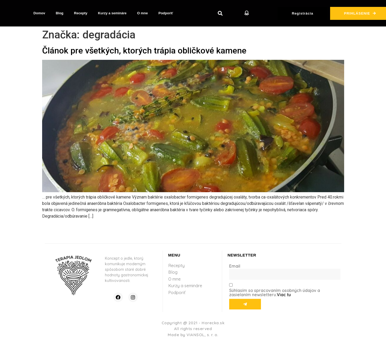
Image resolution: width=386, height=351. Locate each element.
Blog (59, 13)
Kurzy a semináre (112, 13)
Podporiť (165, 13)
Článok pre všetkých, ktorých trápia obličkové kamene (144, 51)
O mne (142, 13)
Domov (39, 13)
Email (234, 266)
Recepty (80, 13)
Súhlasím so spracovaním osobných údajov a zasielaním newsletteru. (274, 292)
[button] (220, 13)
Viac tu (284, 294)
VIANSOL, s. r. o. (202, 334)
